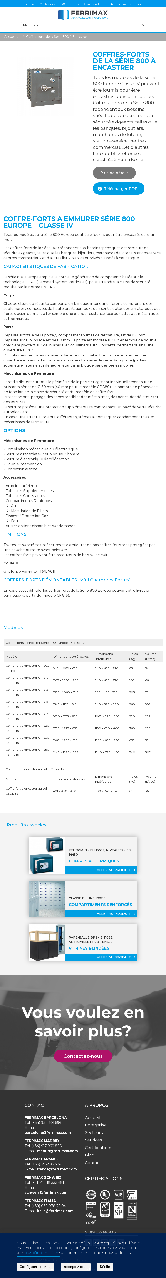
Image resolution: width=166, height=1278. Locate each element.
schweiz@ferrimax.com (46, 1193)
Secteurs (94, 1132)
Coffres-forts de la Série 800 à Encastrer (56, 37)
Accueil (9, 37)
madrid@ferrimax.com (57, 1151)
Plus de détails (114, 173)
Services (93, 1140)
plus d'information (41, 1268)
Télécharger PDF (120, 189)
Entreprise (29, 4)
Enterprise (96, 1124)
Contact (93, 1162)
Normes (74, 4)
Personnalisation (93, 4)
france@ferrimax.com (57, 1169)
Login (139, 4)
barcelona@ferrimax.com (48, 1133)
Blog (89, 1155)
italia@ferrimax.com (55, 1211)
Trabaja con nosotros (119, 4)
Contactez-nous (86, 1056)
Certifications (47, 4)
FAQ (62, 4)
